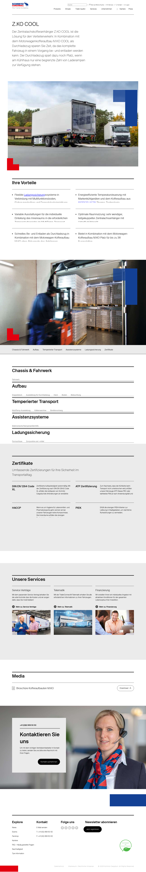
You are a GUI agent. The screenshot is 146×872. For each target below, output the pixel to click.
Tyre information (18, 854)
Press (131, 9)
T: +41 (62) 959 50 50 (44, 832)
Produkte (57, 9)
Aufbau (36, 349)
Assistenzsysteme (73, 349)
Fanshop (15, 836)
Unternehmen (106, 9)
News (14, 828)
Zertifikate (108, 349)
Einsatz (68, 9)
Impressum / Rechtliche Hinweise (81, 867)
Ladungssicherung (34, 194)
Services (93, 9)
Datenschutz (59, 867)
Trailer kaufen (80, 9)
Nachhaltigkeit (17, 849)
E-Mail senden (41, 828)
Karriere (123, 9)
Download (124, 688)
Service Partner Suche (97, 5)
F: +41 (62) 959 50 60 (44, 836)
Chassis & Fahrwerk (20, 349)
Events (14, 832)
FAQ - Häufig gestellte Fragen (23, 845)
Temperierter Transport (52, 349)
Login (127, 5)
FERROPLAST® (87, 202)
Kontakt (119, 5)
